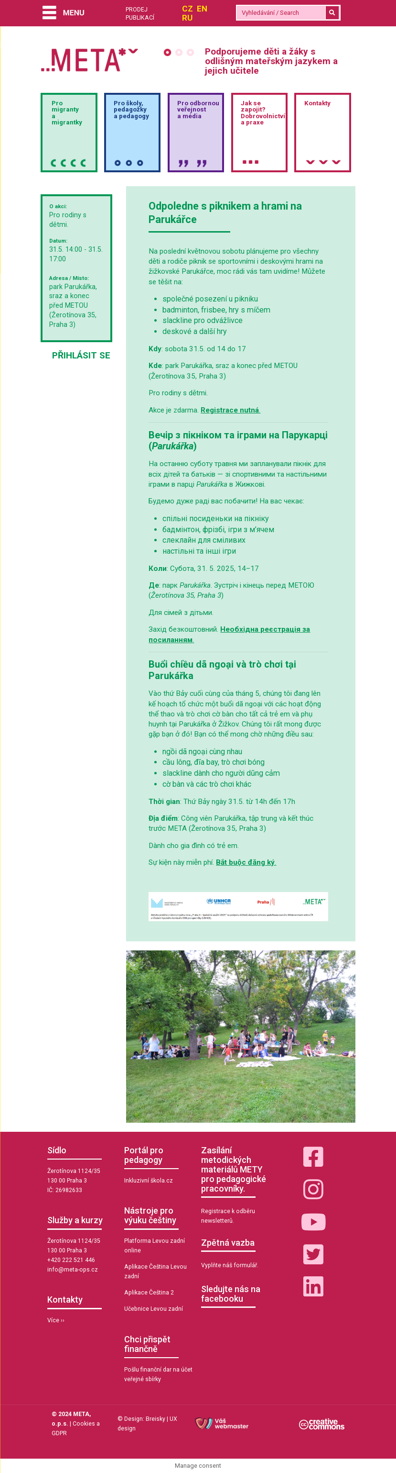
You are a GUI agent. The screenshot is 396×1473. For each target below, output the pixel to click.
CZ (187, 8)
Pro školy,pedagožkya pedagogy (131, 110)
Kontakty (317, 103)
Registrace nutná (230, 410)
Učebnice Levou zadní (153, 1309)
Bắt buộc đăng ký (245, 862)
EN (202, 8)
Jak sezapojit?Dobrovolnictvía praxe (263, 113)
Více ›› (55, 1320)
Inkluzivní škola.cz (148, 1180)
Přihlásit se (81, 355)
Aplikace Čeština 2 (149, 1292)
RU (187, 17)
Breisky (155, 1419)
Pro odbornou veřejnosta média (198, 110)
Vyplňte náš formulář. (229, 1265)
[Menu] (63, 13)
